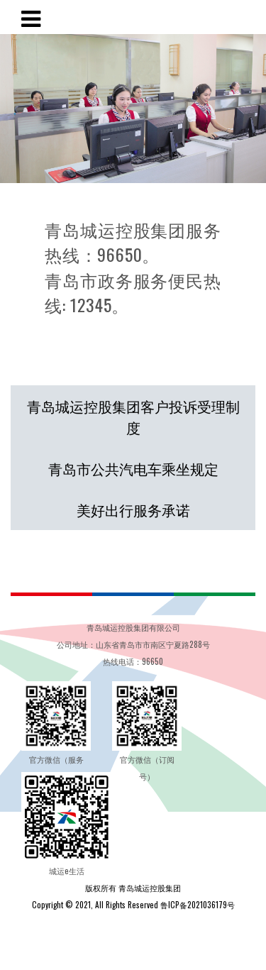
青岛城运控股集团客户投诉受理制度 (133, 416)
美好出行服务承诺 (133, 509)
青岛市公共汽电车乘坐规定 (133, 468)
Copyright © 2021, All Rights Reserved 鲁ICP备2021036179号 (133, 904)
